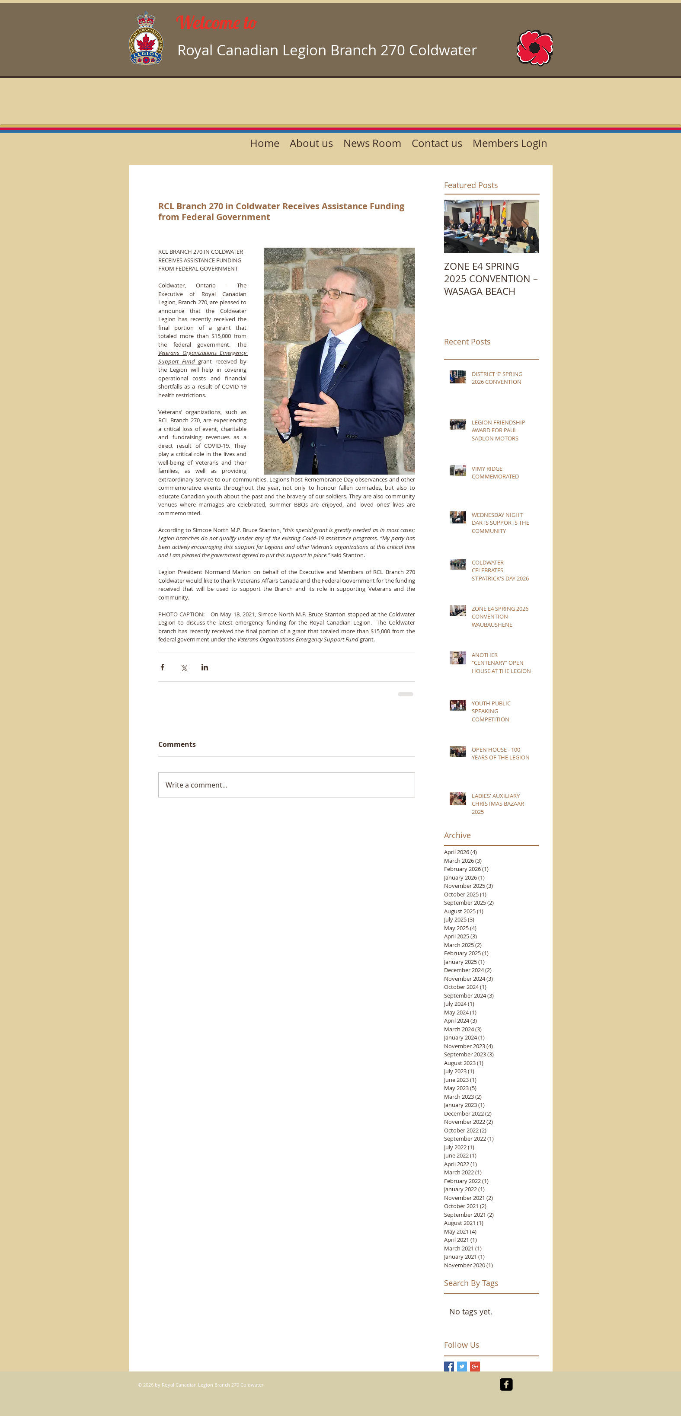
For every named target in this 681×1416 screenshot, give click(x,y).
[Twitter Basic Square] (462, 1366)
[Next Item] (525, 226)
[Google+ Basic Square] (475, 1366)
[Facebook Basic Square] (449, 1366)
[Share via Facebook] (162, 667)
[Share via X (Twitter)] (183, 667)
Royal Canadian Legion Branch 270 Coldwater (327, 50)
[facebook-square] (506, 1384)
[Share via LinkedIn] (205, 667)
